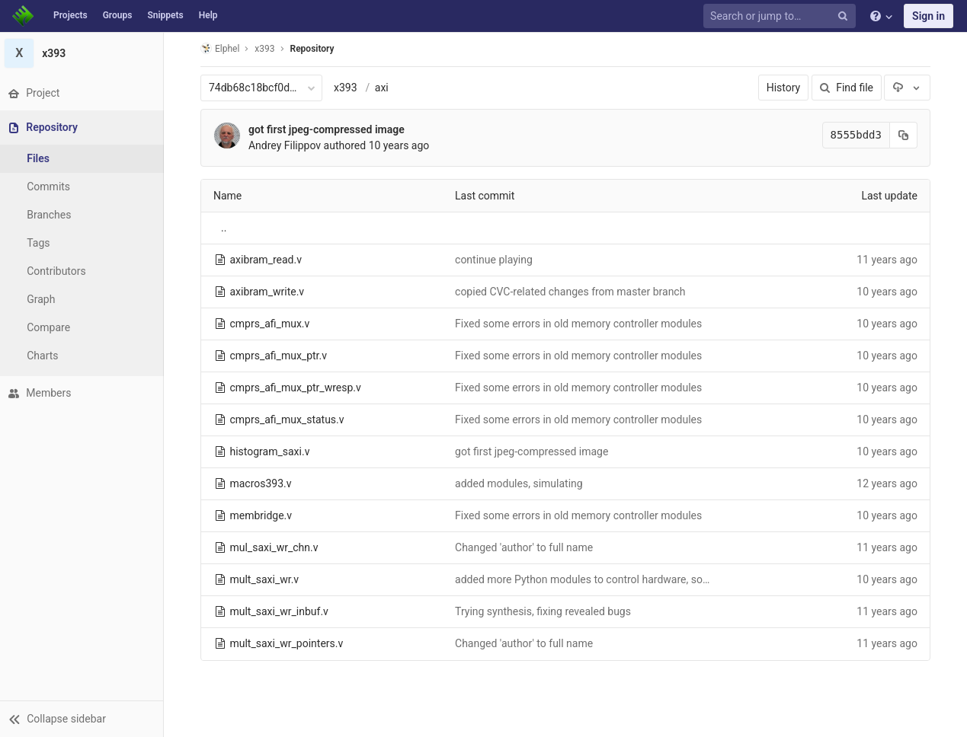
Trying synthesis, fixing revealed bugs (545, 611)
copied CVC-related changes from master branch (572, 292)
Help (208, 15)
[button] (83, 718)
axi (383, 87)
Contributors (60, 271)
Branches (52, 215)
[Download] (909, 87)
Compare (52, 327)
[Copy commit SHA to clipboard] (906, 135)
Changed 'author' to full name (526, 547)
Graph (44, 299)
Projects (70, 15)
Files (41, 158)
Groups (118, 15)
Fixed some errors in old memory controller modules (580, 323)
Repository (314, 48)
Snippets (165, 15)
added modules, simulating (521, 483)
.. (226, 228)
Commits (52, 186)
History (785, 87)
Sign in (928, 16)
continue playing (496, 260)
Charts (46, 355)
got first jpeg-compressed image (329, 129)
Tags (41, 243)
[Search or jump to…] (781, 16)
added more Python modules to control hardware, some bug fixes (611, 579)
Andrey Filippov (287, 145)
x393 (348, 87)
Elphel (222, 48)
